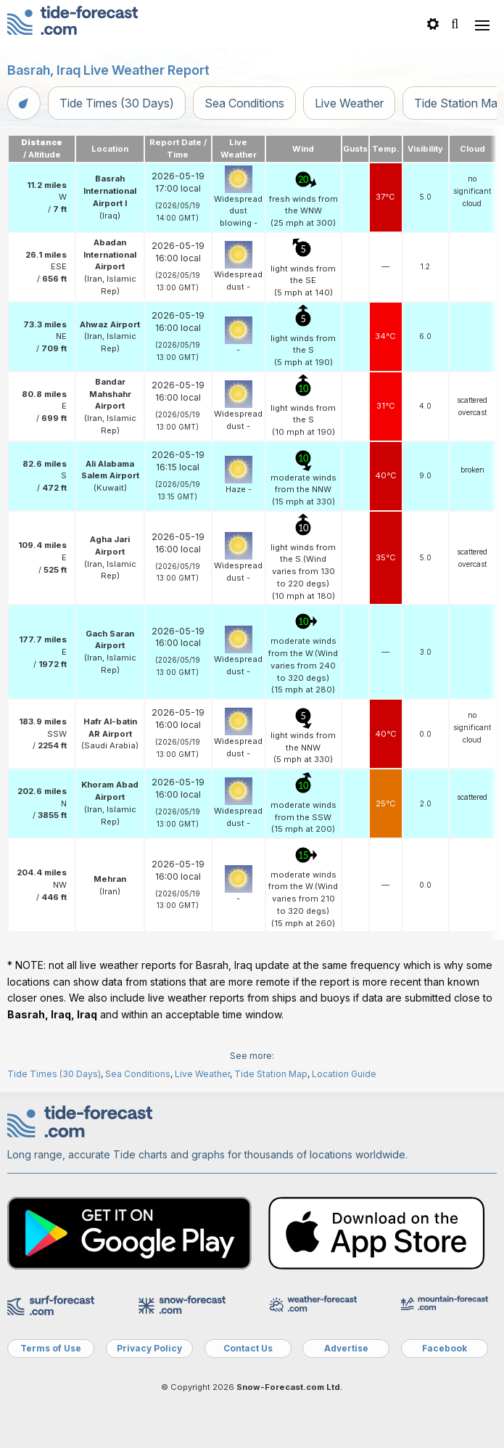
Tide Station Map (270, 1073)
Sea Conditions (244, 103)
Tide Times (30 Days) (116, 103)
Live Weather (349, 103)
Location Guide (344, 1073)
